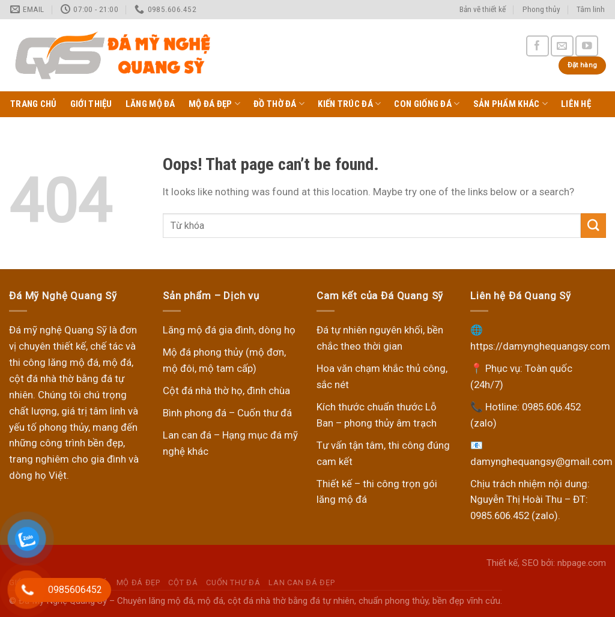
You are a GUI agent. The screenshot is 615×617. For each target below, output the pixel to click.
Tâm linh (591, 9)
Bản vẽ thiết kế (482, 9)
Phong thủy (541, 9)
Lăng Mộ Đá (150, 104)
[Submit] (593, 225)
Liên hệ (576, 104)
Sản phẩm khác (510, 103)
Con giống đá (426, 103)
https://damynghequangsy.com (540, 346)
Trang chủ (33, 104)
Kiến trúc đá (349, 103)
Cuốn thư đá (233, 582)
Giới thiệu (91, 104)
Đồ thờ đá (278, 103)
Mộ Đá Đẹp (214, 103)
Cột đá (183, 582)
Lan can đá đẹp (301, 582)
